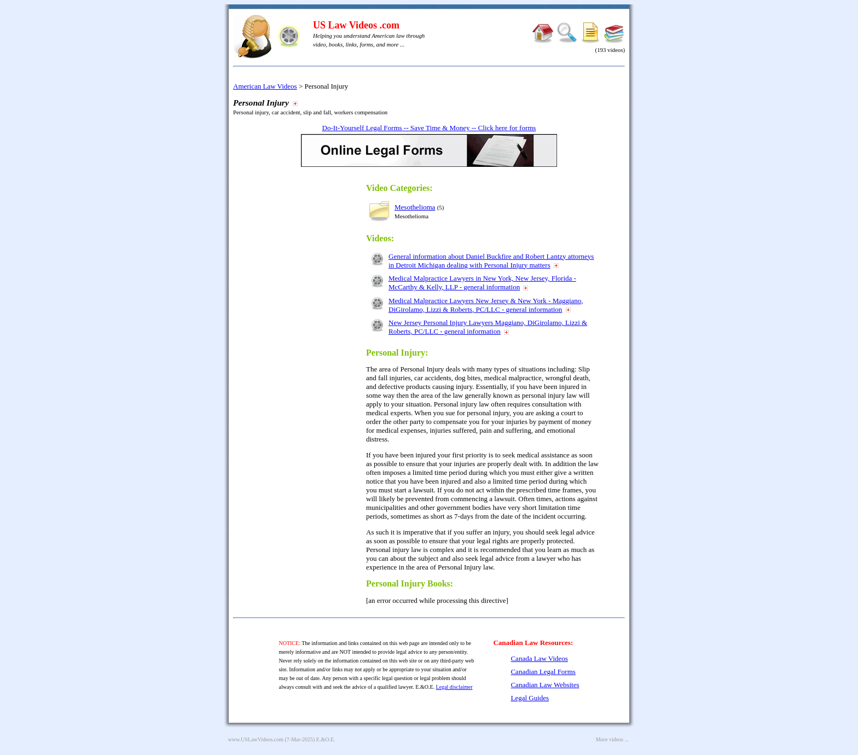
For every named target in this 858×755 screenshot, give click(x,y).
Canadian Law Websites (545, 685)
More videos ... (612, 739)
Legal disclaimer (454, 687)
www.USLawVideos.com (256, 739)
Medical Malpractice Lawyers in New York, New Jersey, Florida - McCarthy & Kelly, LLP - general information (482, 282)
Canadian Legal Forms (543, 671)
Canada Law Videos (539, 658)
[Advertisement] (308, 340)
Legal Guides (530, 698)
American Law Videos (265, 86)
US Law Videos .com (356, 25)
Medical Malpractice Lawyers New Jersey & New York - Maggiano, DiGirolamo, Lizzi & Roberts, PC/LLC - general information (486, 305)
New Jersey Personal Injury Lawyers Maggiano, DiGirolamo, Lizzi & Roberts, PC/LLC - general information (488, 326)
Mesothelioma (415, 207)
